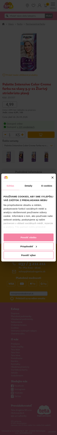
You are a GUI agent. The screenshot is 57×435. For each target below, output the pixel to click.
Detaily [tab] (28, 185)
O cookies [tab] (46, 185)
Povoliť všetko (28, 237)
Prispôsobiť (28, 246)
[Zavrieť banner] (52, 178)
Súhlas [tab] (10, 185)
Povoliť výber (28, 255)
